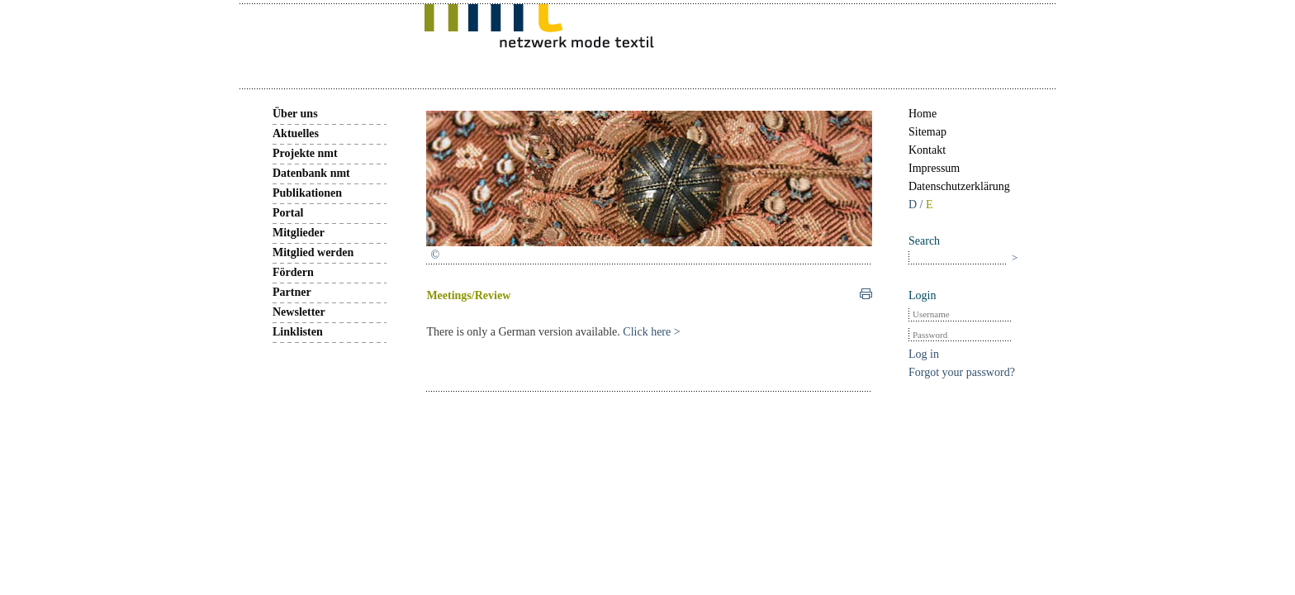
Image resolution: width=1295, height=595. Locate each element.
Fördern (293, 272)
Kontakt (927, 150)
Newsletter (299, 312)
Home (922, 113)
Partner (292, 292)
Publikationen (307, 193)
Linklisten (298, 332)
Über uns (295, 113)
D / (917, 204)
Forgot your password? (961, 372)
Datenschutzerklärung (959, 186)
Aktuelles (296, 133)
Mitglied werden (313, 252)
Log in (923, 354)
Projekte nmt (305, 153)
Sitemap (927, 132)
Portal (288, 213)
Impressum (934, 168)
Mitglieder (299, 232)
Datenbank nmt (311, 173)
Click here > (651, 332)
